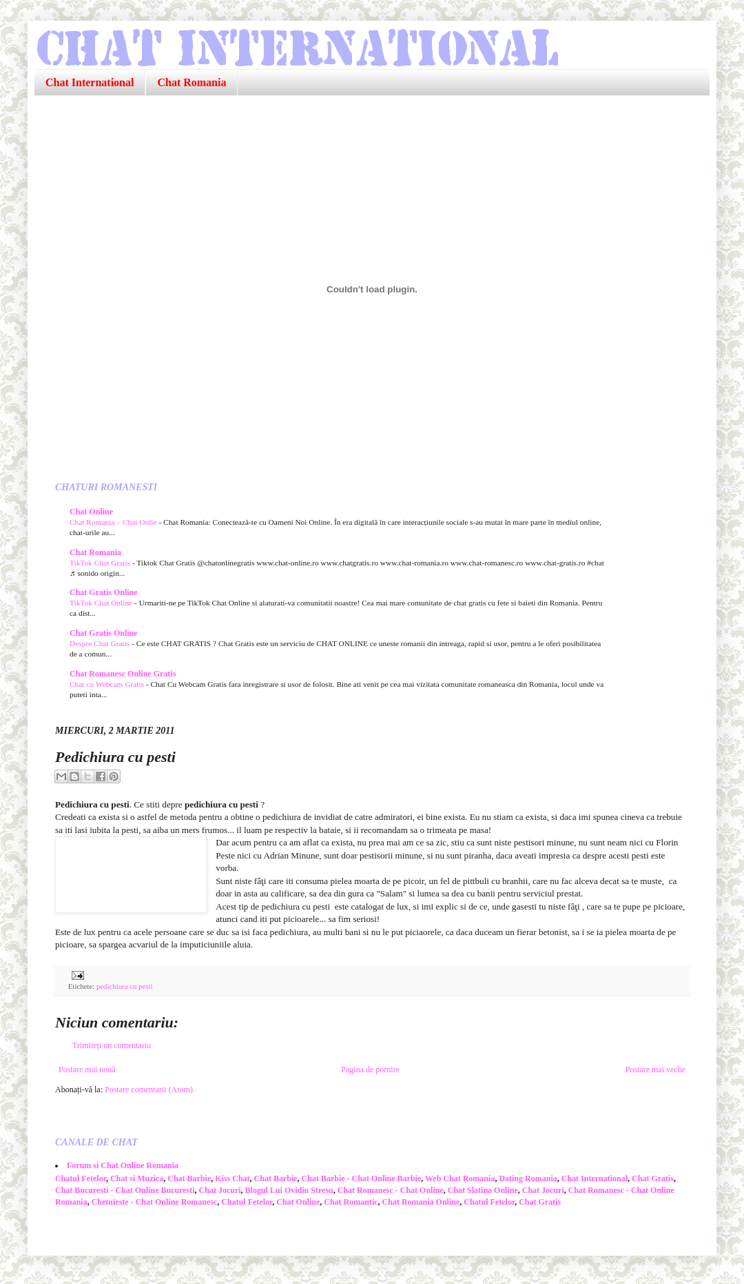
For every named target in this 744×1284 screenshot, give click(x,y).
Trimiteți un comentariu (111, 1045)
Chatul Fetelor (80, 1178)
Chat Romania (191, 82)
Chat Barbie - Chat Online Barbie (362, 1178)
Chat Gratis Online (104, 592)
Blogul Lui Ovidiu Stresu (289, 1190)
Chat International (89, 82)
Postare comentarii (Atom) (149, 1089)
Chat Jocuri (220, 1190)
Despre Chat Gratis (101, 643)
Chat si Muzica (136, 1178)
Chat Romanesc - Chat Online (391, 1190)
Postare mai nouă (87, 1069)
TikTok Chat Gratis (101, 563)
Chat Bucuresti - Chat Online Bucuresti (125, 1190)
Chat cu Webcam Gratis (108, 684)
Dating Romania (528, 1178)
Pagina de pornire (370, 1069)
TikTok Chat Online (102, 603)
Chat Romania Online (421, 1202)
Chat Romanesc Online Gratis (123, 674)
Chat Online (91, 511)
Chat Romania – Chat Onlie (114, 522)
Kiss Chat (232, 1178)
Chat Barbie (189, 1178)
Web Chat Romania (460, 1178)
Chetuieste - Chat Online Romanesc (155, 1202)
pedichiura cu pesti (124, 986)
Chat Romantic (351, 1202)
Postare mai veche (655, 1069)
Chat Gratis (653, 1178)
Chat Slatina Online (483, 1190)
